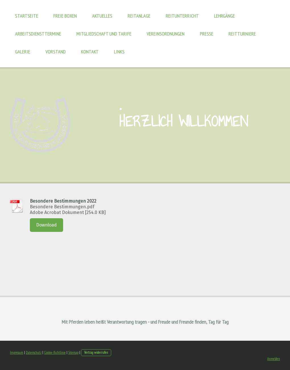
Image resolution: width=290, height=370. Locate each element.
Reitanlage (139, 16)
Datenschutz (34, 352)
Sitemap (73, 352)
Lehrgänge (224, 16)
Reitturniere (242, 33)
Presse (206, 33)
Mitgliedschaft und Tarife (103, 33)
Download (46, 225)
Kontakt (90, 51)
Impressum (16, 352)
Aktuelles (102, 16)
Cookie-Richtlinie (55, 352)
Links (119, 51)
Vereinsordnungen (166, 33)
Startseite (26, 16)
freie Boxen (65, 16)
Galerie (22, 51)
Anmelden (273, 358)
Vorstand (55, 51)
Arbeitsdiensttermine (38, 33)
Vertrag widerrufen (96, 352)
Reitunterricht (182, 16)
